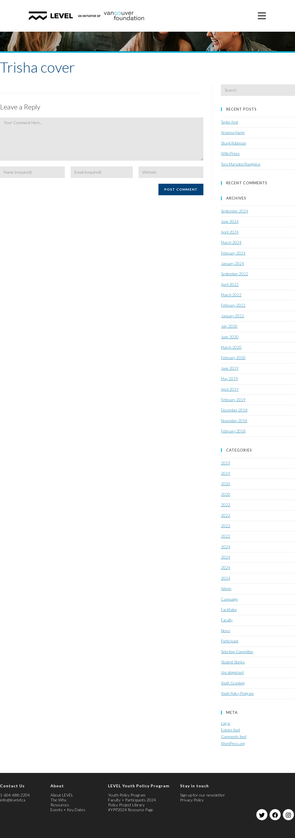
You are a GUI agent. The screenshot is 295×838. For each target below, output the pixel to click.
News (225, 630)
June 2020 (230, 337)
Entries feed (230, 730)
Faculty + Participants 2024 (132, 799)
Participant (229, 641)
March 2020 (231, 347)
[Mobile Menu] (262, 15)
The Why (58, 799)
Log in (225, 723)
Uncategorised (232, 672)
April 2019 (230, 389)
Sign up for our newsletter (202, 795)
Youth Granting (233, 683)
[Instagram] (288, 814)
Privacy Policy (192, 799)
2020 (225, 483)
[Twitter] (262, 814)
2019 (225, 463)
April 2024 (230, 232)
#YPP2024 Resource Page (130, 809)
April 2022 (230, 284)
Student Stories (233, 662)
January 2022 (232, 316)
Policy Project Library (126, 804)
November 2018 (234, 420)
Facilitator (229, 609)
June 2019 (230, 368)
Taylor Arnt (229, 122)
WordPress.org (233, 743)
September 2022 (234, 274)
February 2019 (233, 399)
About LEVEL (61, 795)
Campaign (229, 599)
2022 (225, 505)
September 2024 (234, 211)
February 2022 (233, 305)
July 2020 (229, 326)
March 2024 (231, 242)
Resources (59, 804)
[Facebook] (275, 814)
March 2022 (231, 295)
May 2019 (229, 378)
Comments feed (233, 736)
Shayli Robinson (233, 143)
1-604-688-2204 (15, 795)
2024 (225, 547)
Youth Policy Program (237, 693)
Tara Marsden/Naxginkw (240, 164)
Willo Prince (230, 153)
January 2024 (232, 263)
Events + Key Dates (67, 809)
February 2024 (233, 253)
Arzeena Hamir (233, 132)
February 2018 (233, 431)
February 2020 (233, 357)
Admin (226, 588)
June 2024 (230, 221)
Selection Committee (237, 651)
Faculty (226, 620)
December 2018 (234, 410)
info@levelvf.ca (12, 799)
